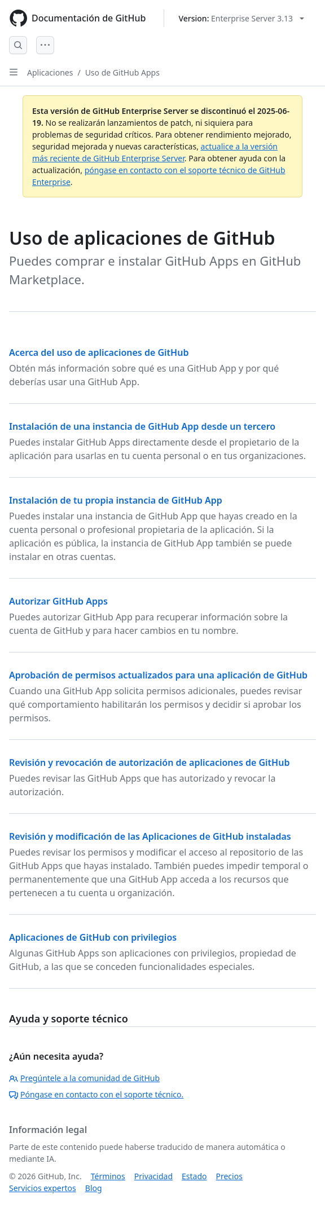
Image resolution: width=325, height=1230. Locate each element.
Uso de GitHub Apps (122, 72)
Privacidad (153, 1176)
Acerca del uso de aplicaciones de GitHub (98, 352)
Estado (194, 1176)
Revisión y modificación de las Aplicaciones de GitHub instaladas (150, 836)
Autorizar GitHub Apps (58, 601)
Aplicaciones (50, 72)
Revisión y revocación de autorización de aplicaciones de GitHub (149, 762)
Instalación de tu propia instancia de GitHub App (115, 500)
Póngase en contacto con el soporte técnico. (96, 1094)
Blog (93, 1188)
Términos (108, 1176)
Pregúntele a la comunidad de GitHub (84, 1078)
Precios (229, 1176)
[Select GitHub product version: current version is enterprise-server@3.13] (241, 18)
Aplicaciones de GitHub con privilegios (93, 937)
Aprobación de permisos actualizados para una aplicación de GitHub (158, 675)
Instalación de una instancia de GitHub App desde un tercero (142, 426)
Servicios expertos (42, 1188)
